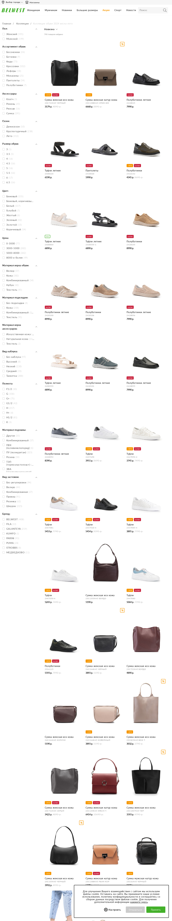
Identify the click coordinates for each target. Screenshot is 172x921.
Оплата (80, 853)
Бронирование (83, 849)
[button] (51, 30)
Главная (6, 23)
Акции (106, 10)
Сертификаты (114, 870)
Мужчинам (51, 10)
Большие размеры (87, 10)
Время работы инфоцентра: (16, 843)
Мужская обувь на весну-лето (60, 800)
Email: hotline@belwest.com (15, 865)
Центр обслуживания (87, 843)
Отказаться (135, 909)
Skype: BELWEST (10, 869)
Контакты (50, 853)
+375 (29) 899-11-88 (18, 875)
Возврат (80, 858)
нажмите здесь (139, 902)
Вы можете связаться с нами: (16, 859)
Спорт (118, 10)
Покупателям (114, 843)
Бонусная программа (149, 849)
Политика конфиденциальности (118, 857)
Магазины (32, 2)
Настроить (115, 909)
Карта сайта (51, 875)
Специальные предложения (152, 843)
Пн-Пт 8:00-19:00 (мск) (13, 849)
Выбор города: (13, 2)
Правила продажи (85, 862)
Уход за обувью (115, 883)
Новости (131, 10)
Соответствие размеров (119, 878)
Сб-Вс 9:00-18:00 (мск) (13, 853)
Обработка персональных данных (120, 864)
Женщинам (33, 10)
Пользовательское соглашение (116, 850)
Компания (50, 843)
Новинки (67, 10)
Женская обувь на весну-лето (60, 789)
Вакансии (50, 870)
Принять (156, 909)
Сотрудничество (53, 866)
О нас (48, 849)
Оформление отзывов (87, 866)
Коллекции (22, 23)
